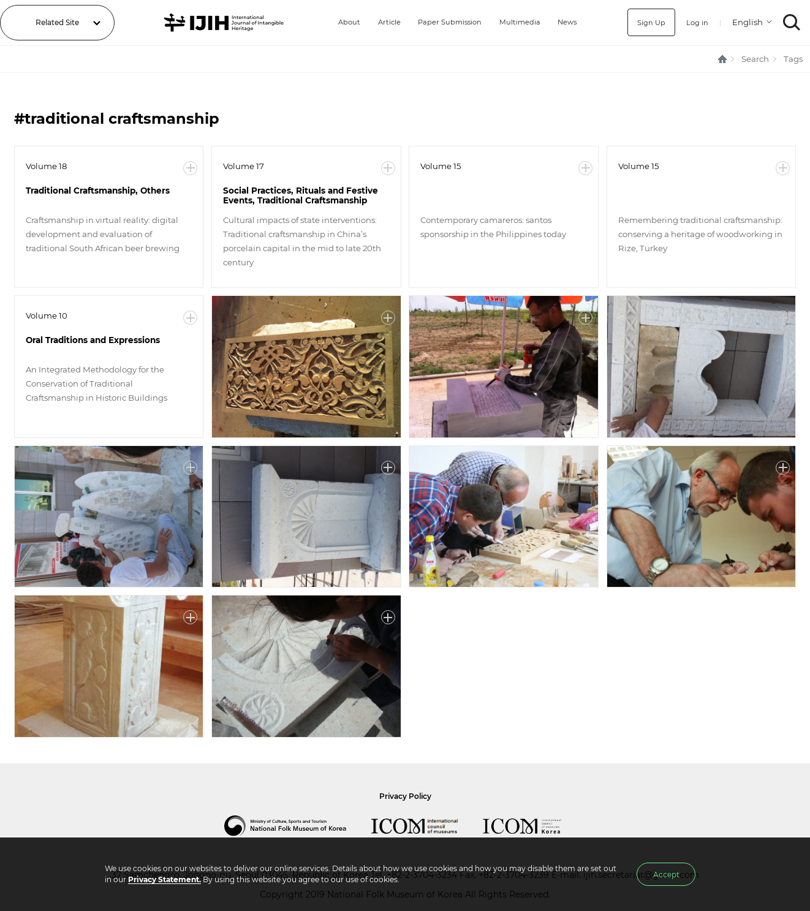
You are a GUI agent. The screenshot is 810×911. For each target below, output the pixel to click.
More (190, 168)
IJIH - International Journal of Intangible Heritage (222, 22)
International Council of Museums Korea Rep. (534, 826)
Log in (696, 22)
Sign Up (649, 22)
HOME (723, 59)
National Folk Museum (297, 826)
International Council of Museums (427, 826)
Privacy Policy (405, 796)
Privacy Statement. (164, 879)
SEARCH (792, 22)
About (343, 22)
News (567, 22)
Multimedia (519, 22)
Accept (666, 874)
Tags (793, 59)
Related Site (57, 22)
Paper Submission (447, 22)
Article (384, 22)
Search (755, 59)
